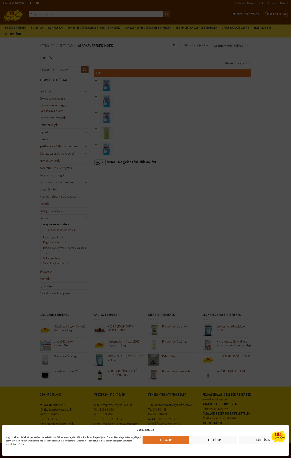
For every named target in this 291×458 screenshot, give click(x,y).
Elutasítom (214, 440)
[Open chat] (278, 436)
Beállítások (262, 440)
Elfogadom (166, 440)
